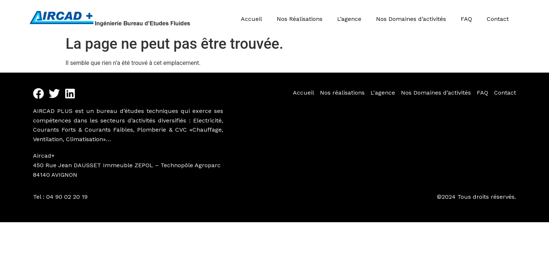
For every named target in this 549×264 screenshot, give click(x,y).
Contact (498, 18)
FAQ (466, 18)
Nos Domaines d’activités (411, 18)
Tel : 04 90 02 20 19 (60, 196)
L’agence (349, 18)
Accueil (251, 18)
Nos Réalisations (300, 18)
